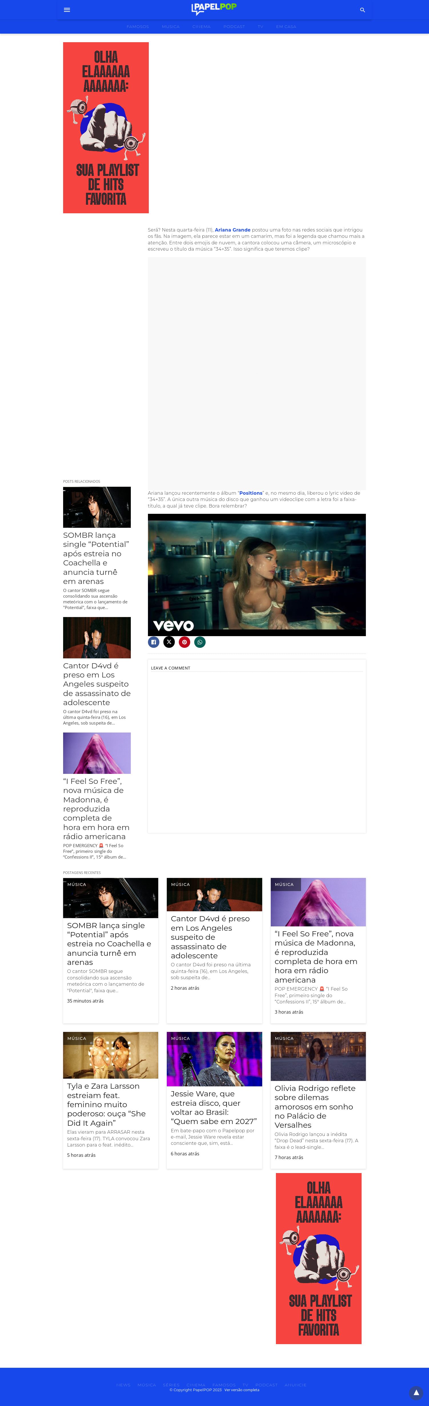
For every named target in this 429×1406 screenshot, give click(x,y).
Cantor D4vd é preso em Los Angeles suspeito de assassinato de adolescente (97, 684)
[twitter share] (169, 642)
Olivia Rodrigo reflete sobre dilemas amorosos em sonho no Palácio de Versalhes (315, 1107)
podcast (234, 26)
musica (171, 26)
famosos (138, 26)
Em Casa (286, 26)
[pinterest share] (184, 642)
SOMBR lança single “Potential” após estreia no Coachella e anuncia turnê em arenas (96, 558)
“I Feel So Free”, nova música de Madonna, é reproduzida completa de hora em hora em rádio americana (96, 808)
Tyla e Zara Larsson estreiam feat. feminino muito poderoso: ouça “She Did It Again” (106, 1104)
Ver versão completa (241, 1389)
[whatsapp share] (200, 642)
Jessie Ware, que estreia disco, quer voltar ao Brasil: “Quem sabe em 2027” (214, 1107)
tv (260, 26)
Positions (250, 493)
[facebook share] (153, 642)
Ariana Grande (232, 230)
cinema (202, 26)
